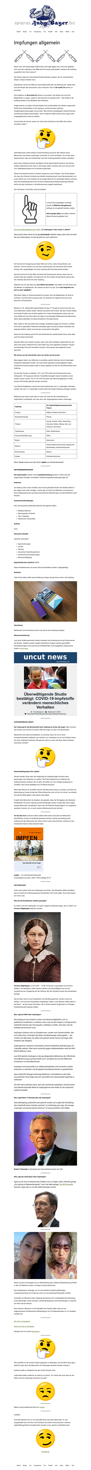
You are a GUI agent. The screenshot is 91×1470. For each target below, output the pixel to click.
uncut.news (24, 648)
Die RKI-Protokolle (66, 1184)
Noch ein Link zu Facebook (24, 1326)
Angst (42, 1407)
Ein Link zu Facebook (22, 1321)
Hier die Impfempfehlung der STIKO (27, 230)
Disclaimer (36, 1331)
